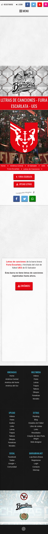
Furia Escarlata (13, 169)
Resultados (35, 433)
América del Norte (12, 382)
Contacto (36, 467)
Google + (12, 464)
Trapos (36, 386)
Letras (36, 382)
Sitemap (36, 470)
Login (36, 464)
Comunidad (12, 467)
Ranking (36, 416)
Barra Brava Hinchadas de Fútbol (24, 81)
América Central (16, 166)
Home (3, 166)
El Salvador (32, 166)
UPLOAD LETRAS (24, 184)
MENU (24, 10)
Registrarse (36, 460)
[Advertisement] (24, 41)
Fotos (36, 379)
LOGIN (19, 4)
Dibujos (36, 392)
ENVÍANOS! (24, 286)
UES (43, 166)
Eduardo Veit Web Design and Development (24, 529)
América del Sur (12, 386)
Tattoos (36, 389)
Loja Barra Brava (36, 457)
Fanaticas (36, 395)
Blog (36, 420)
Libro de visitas (36, 426)
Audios (12, 423)
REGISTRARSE (7, 4)
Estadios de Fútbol (36, 423)
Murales (36, 399)
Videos (36, 376)
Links (12, 426)
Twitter (12, 460)
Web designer (35, 442)
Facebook (12, 457)
